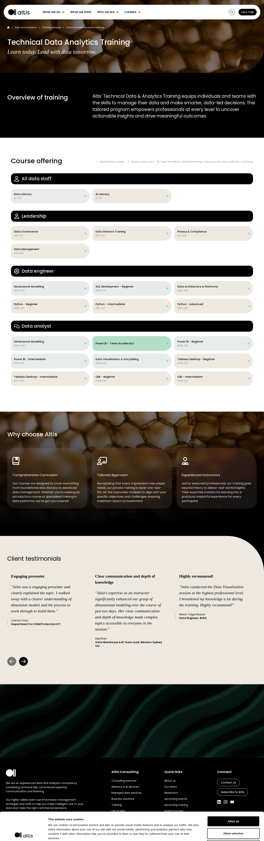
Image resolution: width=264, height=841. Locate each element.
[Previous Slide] (11, 661)
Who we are (108, 12)
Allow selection (233, 805)
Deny (233, 816)
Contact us (228, 782)
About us (170, 781)
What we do (53, 12)
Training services (51, 27)
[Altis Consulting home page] (17, 12)
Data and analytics (26, 27)
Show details (192, 833)
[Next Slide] (23, 661)
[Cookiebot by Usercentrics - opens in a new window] (24, 834)
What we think (80, 12)
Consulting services (123, 781)
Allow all (233, 792)
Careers (132, 12)
